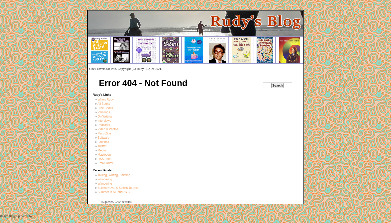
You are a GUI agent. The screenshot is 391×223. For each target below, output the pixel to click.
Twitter (102, 146)
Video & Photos (108, 129)
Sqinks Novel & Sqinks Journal (118, 188)
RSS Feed (104, 159)
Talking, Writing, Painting (114, 175)
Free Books (105, 108)
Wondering (105, 179)
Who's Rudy (106, 99)
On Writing (105, 116)
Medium (103, 150)
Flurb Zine (104, 133)
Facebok (103, 142)
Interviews (104, 120)
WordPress (39, 216)
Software (103, 137)
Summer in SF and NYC (114, 192)
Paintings (104, 112)
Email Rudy (105, 163)
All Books (104, 104)
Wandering (105, 183)
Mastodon (104, 154)
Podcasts (104, 125)
